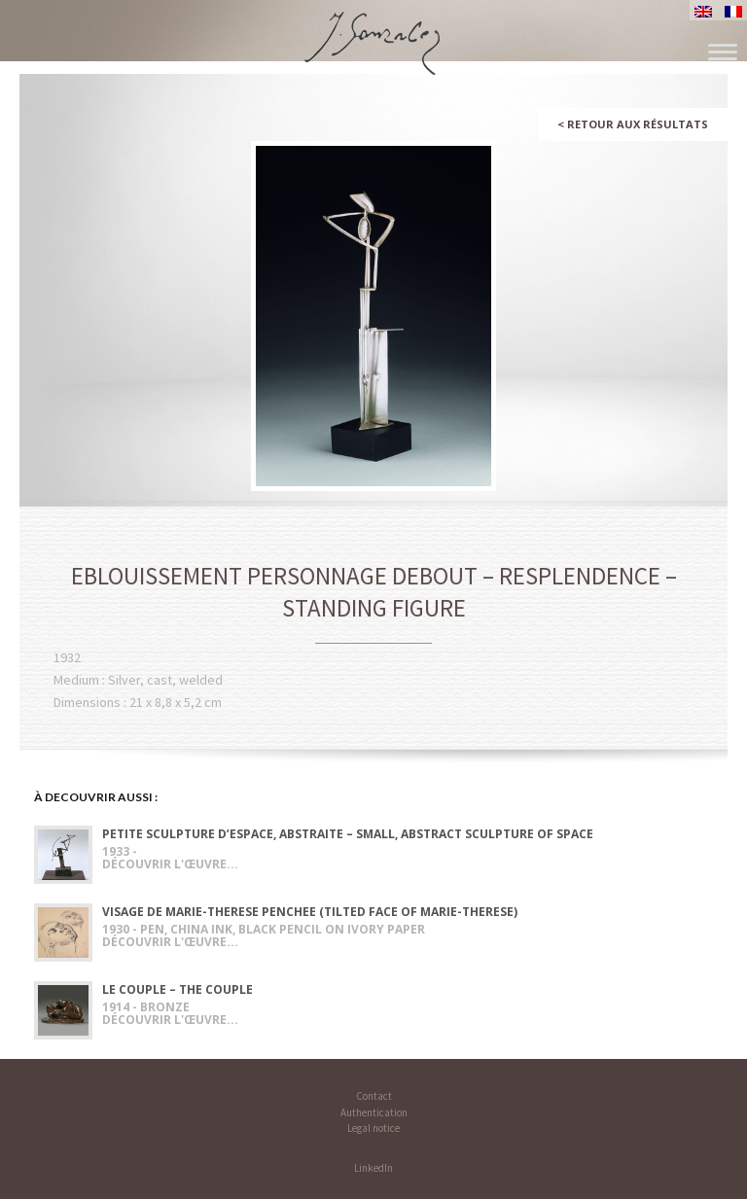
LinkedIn (373, 1168)
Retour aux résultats (632, 124)
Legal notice (373, 1128)
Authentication (374, 1112)
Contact (374, 1096)
